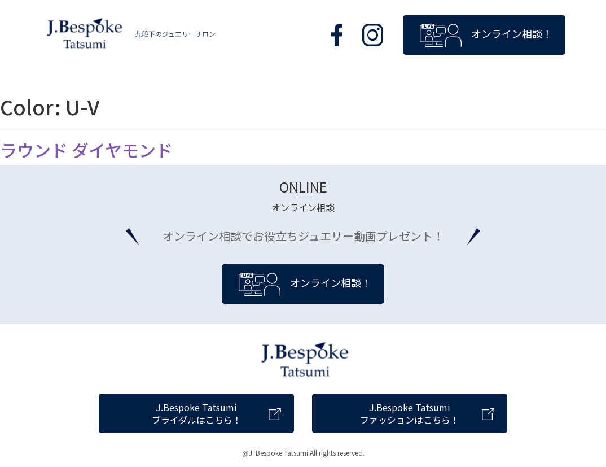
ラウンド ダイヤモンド (86, 149)
